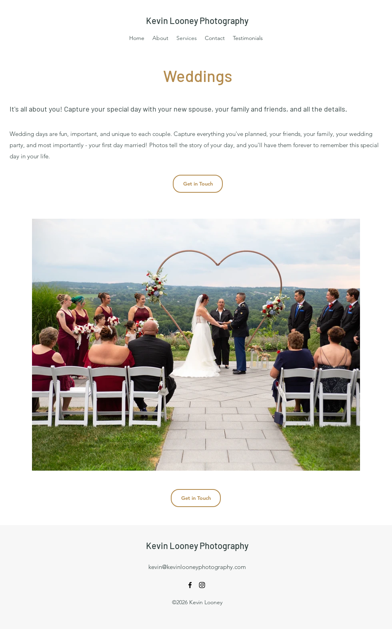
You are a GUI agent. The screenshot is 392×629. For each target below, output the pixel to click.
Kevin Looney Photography (197, 20)
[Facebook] (190, 585)
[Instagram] (202, 585)
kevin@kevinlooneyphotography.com (197, 567)
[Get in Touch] (198, 184)
